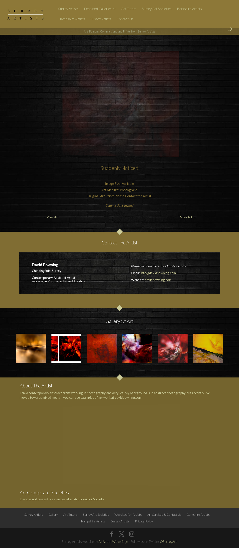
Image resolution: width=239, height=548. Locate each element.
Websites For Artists (128, 514)
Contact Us (125, 19)
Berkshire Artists (189, 9)
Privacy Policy (144, 521)
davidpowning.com (158, 280)
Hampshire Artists (71, 19)
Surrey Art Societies (156, 9)
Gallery (53, 514)
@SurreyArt (168, 541)
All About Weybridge (113, 541)
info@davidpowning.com (158, 273)
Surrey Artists (68, 9)
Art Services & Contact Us (164, 514)
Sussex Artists (101, 19)
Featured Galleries (98, 9)
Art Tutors (128, 9)
